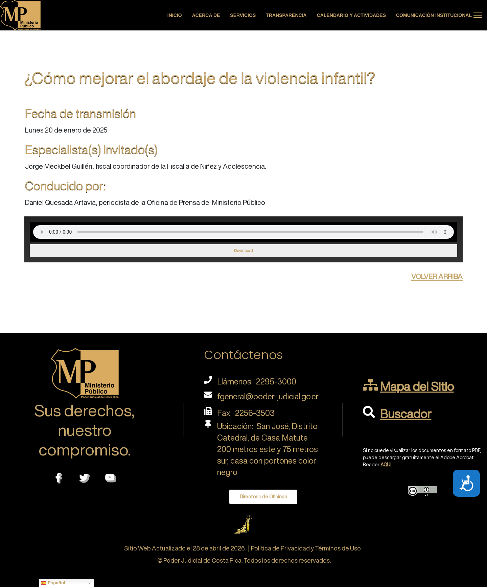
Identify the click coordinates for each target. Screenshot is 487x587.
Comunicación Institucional (434, 15)
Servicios (243, 15)
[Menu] (477, 15)
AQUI (385, 464)
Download (243, 250)
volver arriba (437, 275)
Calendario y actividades (351, 15)
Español (53, 583)
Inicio (174, 15)
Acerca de (206, 15)
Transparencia (286, 15)
